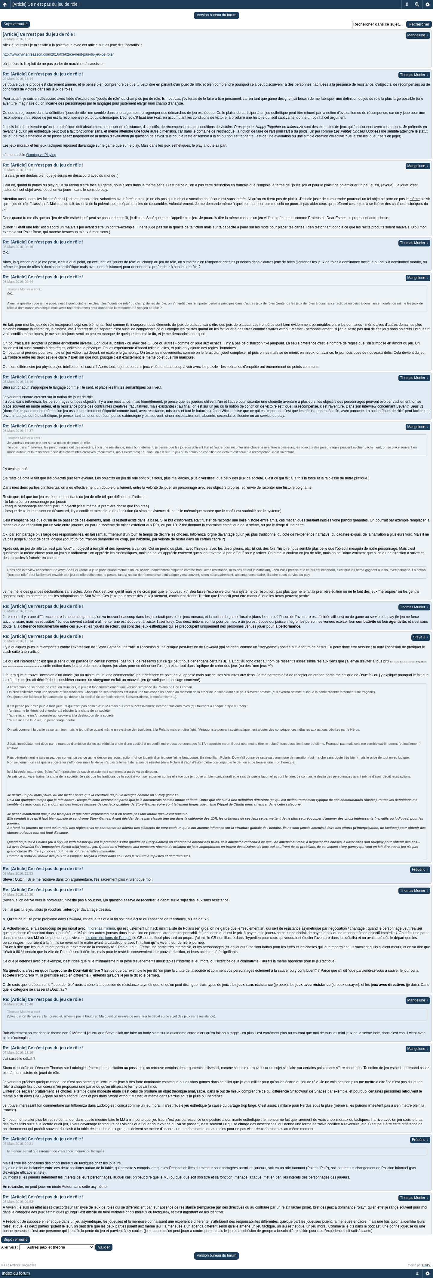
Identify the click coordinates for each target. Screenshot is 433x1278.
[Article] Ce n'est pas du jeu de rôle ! (46, 4)
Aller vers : (9, 1247)
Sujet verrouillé (15, 24)
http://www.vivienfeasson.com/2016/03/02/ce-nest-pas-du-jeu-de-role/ (58, 54)
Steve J (420, 637)
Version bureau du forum (216, 15)
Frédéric (420, 869)
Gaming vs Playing (41, 155)
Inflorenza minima (101, 928)
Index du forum (16, 1273)
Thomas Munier (414, 75)
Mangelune (417, 35)
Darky (426, 1265)
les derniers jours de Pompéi (108, 938)
